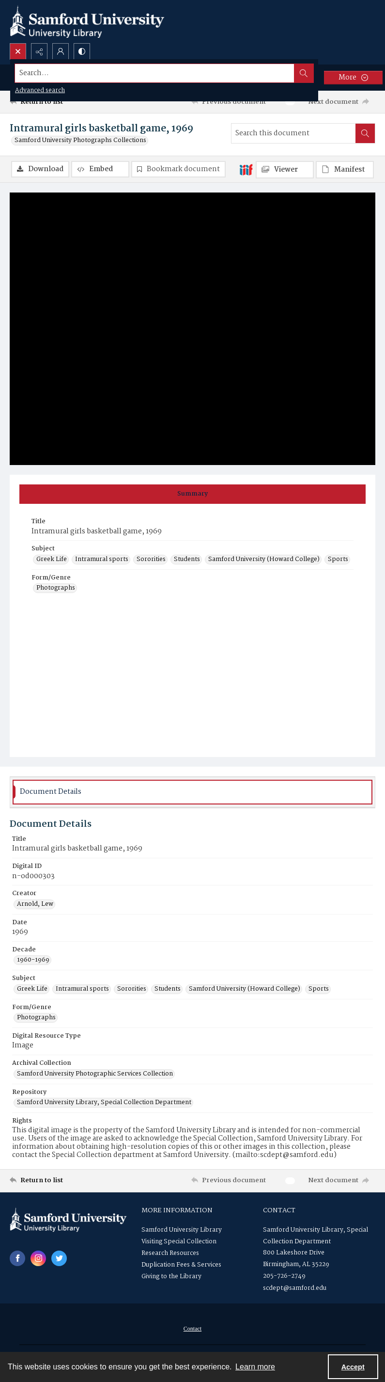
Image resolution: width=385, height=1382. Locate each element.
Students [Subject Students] (187, 559)
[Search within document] (365, 133)
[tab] (192, 494)
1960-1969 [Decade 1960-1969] (33, 960)
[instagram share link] (38, 1258)
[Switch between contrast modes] (82, 51)
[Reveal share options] (39, 51)
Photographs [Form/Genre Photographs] (55, 588)
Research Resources (170, 1253)
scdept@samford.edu (294, 1288)
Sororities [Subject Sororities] (151, 559)
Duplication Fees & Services (181, 1265)
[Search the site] (154, 73)
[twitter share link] (59, 1258)
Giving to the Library (171, 1276)
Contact (192, 1328)
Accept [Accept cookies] (353, 1367)
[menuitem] (192, 1328)
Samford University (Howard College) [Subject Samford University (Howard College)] (264, 559)
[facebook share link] (17, 1258)
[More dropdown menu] (353, 77)
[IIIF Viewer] (285, 169)
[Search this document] (293, 133)
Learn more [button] (255, 1367)
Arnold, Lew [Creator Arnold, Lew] (35, 904)
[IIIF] (246, 169)
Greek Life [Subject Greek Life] (51, 559)
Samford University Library (181, 1230)
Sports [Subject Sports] (338, 559)
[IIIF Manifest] (345, 169)
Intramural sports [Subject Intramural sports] (101, 559)
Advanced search (40, 90)
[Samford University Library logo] (87, 21)
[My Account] (60, 51)
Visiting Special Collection (178, 1242)
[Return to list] (58, 102)
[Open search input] (18, 51)
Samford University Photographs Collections (80, 140)
